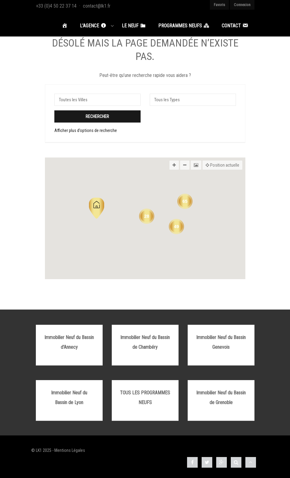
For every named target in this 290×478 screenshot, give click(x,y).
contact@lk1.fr (97, 6)
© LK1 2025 (41, 450)
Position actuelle (222, 165)
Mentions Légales (69, 450)
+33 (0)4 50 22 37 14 (56, 6)
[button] (96, 208)
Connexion (242, 4)
